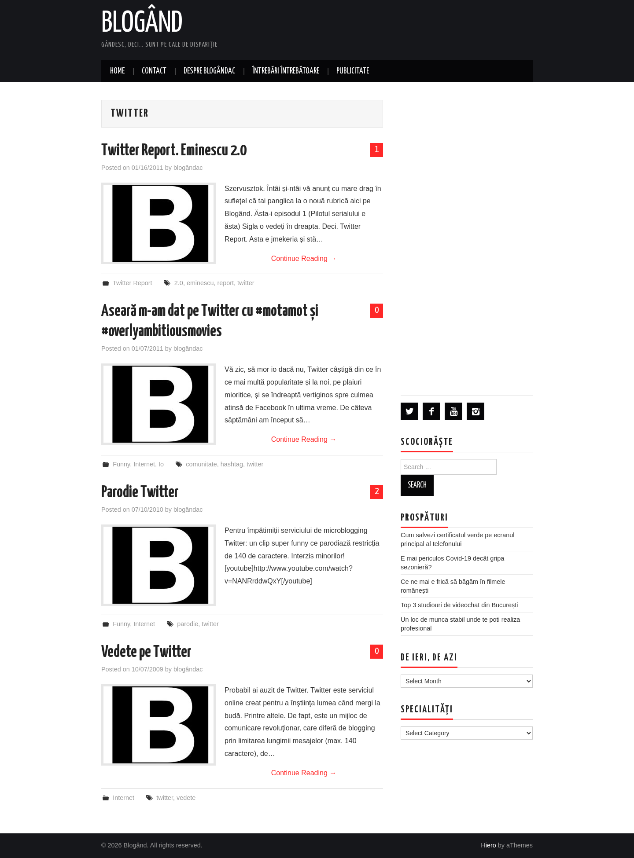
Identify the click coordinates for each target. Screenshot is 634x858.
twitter (245, 282)
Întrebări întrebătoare (285, 71)
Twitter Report (132, 282)
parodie (187, 623)
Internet (144, 464)
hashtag (232, 464)
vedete (186, 797)
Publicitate (352, 71)
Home (117, 71)
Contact (154, 71)
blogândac (188, 167)
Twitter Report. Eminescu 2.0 (174, 151)
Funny (121, 464)
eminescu (200, 282)
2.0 (178, 282)
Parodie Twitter (140, 493)
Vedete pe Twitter (146, 652)
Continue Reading (304, 258)
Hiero (488, 845)
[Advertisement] (467, 238)
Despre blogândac (209, 71)
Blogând (142, 24)
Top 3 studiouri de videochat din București (459, 605)
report (225, 282)
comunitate (201, 464)
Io (161, 464)
